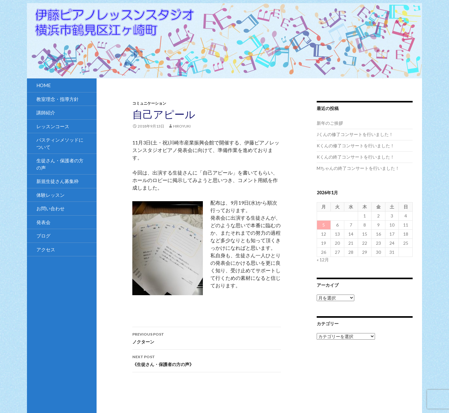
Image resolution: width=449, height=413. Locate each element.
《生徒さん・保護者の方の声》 (206, 360)
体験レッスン (50, 195)
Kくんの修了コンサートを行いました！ (355, 145)
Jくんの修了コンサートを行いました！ (355, 134)
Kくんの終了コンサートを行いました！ (355, 156)
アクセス (45, 249)
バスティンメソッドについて (59, 143)
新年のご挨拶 (330, 123)
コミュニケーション (149, 103)
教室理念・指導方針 (57, 99)
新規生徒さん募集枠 (57, 181)
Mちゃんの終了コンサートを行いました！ (358, 168)
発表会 (43, 222)
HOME (43, 85)
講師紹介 (45, 112)
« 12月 (323, 259)
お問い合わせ (50, 208)
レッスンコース (52, 126)
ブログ (43, 235)
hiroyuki (182, 126)
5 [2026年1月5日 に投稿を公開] (323, 224)
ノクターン (206, 337)
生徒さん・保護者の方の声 (59, 164)
